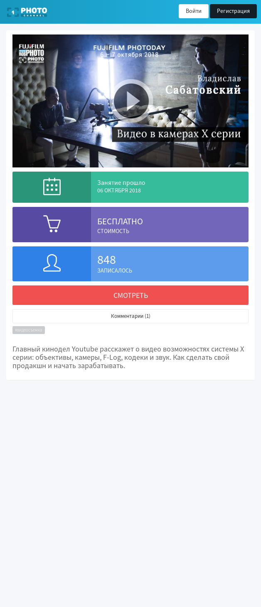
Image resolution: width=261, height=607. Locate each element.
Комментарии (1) (130, 315)
